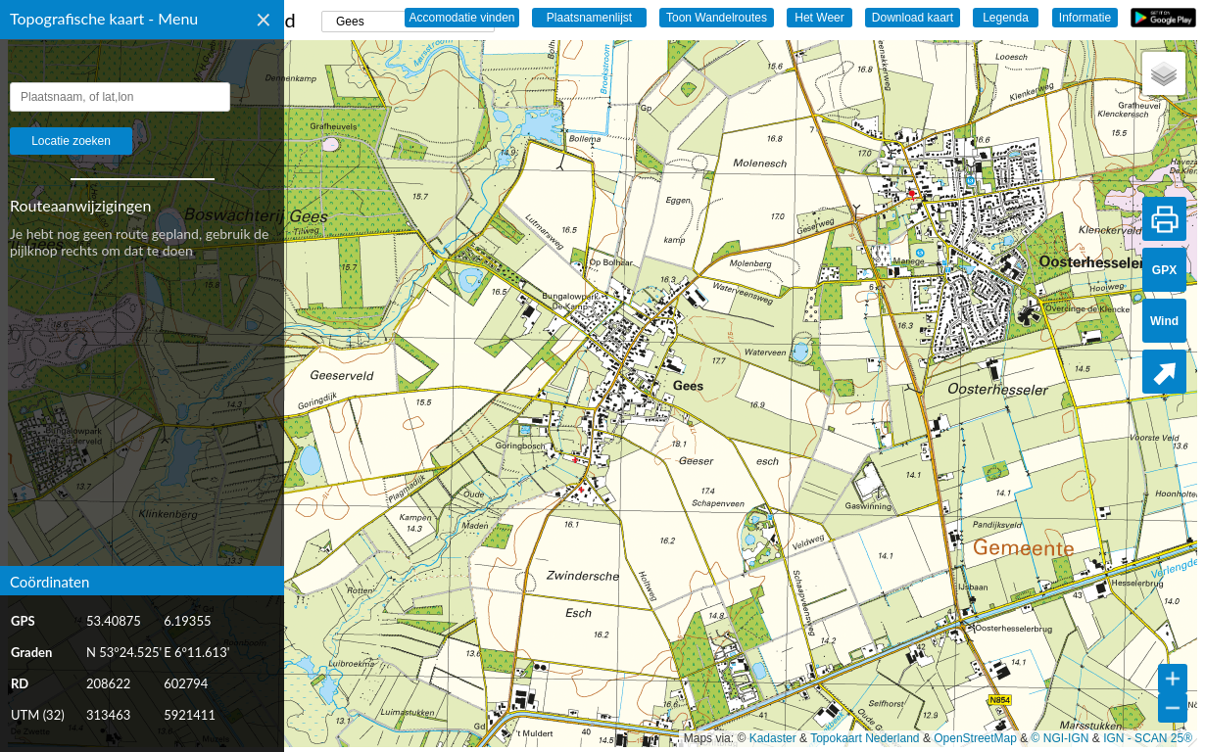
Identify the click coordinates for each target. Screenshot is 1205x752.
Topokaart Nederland (864, 738)
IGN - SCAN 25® (1147, 738)
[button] (1163, 73)
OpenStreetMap (975, 738)
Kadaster (772, 738)
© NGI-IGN (1060, 738)
